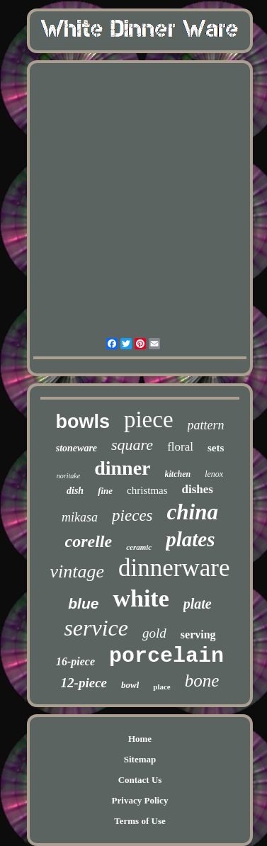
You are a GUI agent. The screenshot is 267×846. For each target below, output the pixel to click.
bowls (82, 421)
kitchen (178, 474)
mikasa (80, 517)
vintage (77, 571)
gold (154, 633)
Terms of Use (139, 821)
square (132, 444)
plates (190, 539)
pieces (132, 515)
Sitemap (140, 759)
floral (180, 446)
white (141, 598)
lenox (214, 474)
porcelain (166, 656)
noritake (68, 476)
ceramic (139, 547)
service (96, 628)
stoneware (76, 448)
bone (202, 680)
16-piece (75, 661)
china (192, 512)
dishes (197, 489)
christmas (147, 490)
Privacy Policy (140, 800)
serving (198, 634)
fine (105, 490)
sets (216, 447)
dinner (122, 468)
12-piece (84, 682)
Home (140, 738)
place (161, 686)
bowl (130, 684)
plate (197, 603)
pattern (206, 425)
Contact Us (140, 779)
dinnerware (173, 568)
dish (75, 490)
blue (83, 603)
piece (149, 419)
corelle (89, 541)
